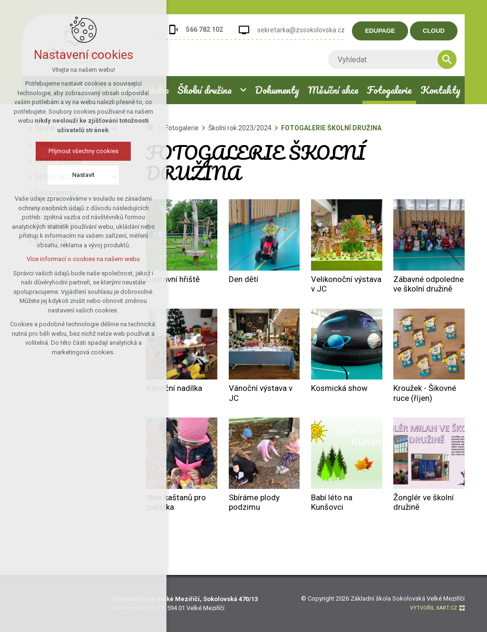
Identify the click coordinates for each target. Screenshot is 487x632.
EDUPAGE (387, 30)
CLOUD (441, 30)
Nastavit (80, 174)
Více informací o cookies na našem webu (80, 259)
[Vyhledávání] (454, 59)
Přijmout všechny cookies (81, 151)
